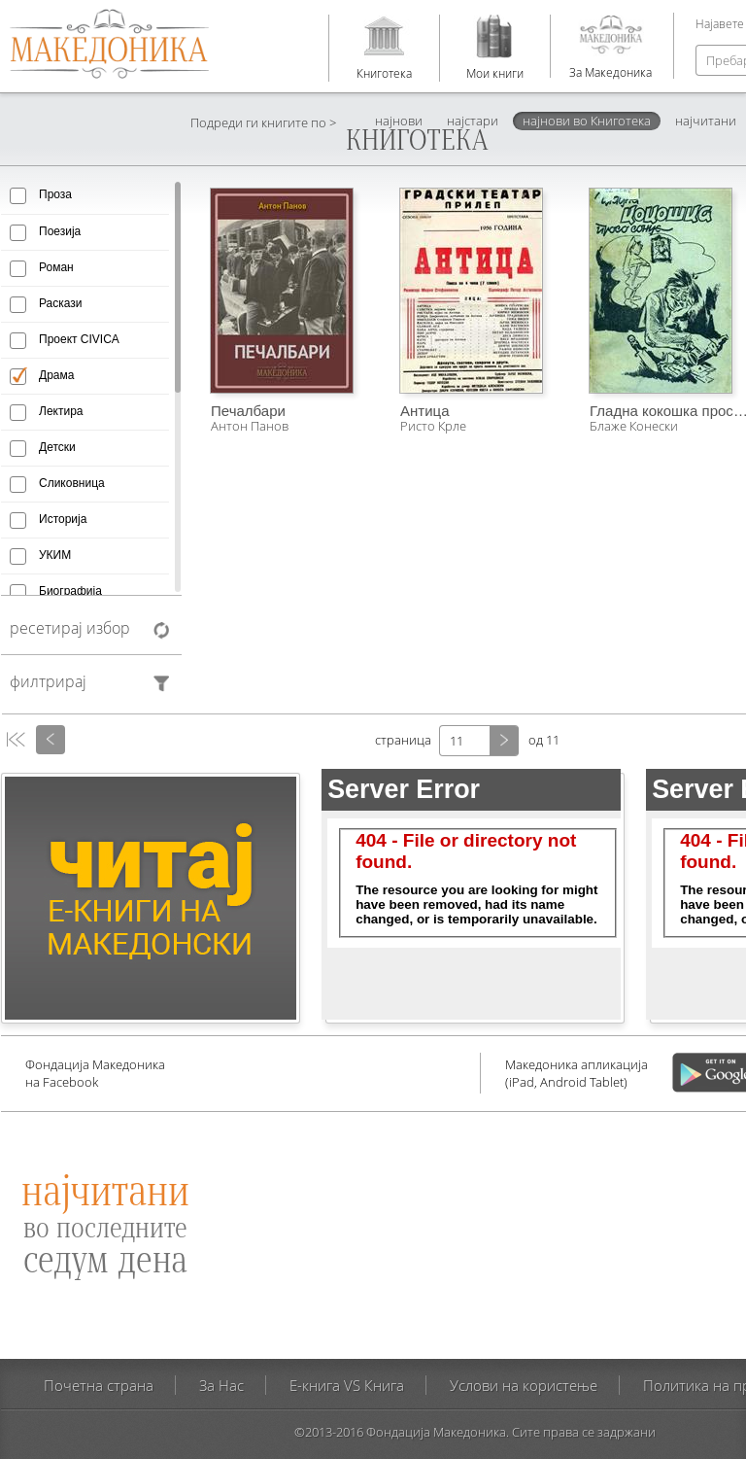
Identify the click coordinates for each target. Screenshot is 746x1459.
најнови (399, 120)
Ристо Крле (433, 425)
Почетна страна (98, 1385)
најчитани (705, 120)
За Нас (221, 1385)
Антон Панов (249, 425)
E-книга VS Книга (346, 1385)
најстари (472, 120)
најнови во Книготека (587, 120)
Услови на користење (523, 1385)
